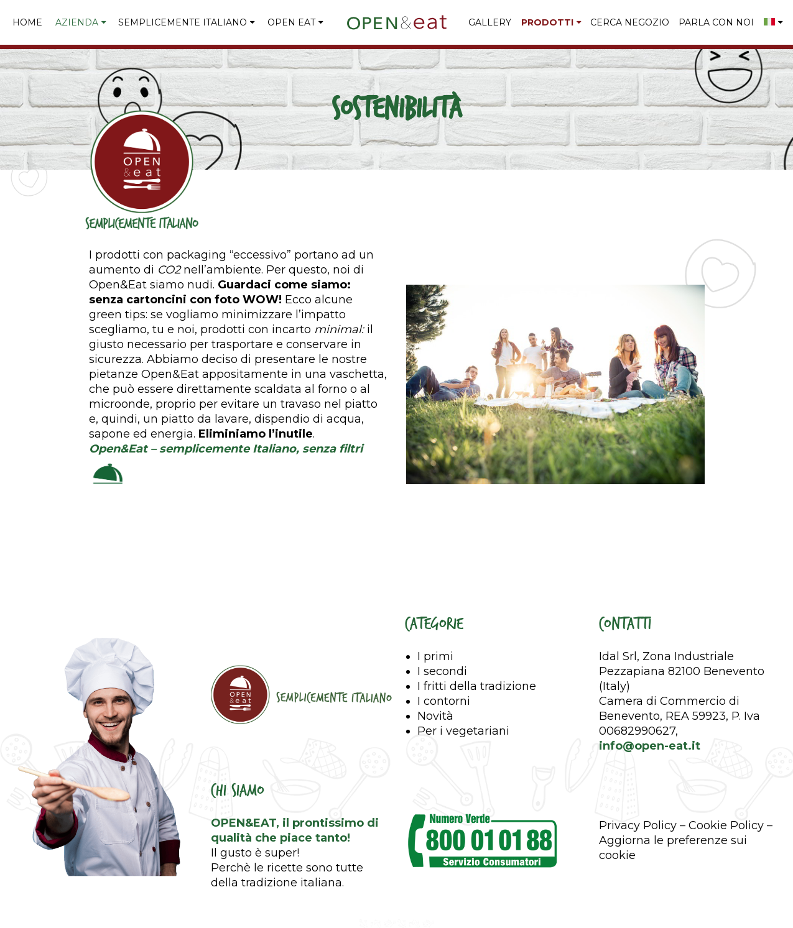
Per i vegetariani (463, 731)
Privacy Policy (638, 825)
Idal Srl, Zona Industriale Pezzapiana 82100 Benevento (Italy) (681, 671)
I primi (435, 656)
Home (27, 22)
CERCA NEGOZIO (629, 22)
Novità (435, 716)
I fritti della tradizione (476, 686)
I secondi (442, 671)
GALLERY (489, 22)
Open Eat (291, 22)
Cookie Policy (726, 825)
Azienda (76, 22)
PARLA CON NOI (716, 22)
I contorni (443, 701)
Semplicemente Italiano (182, 22)
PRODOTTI (547, 22)
